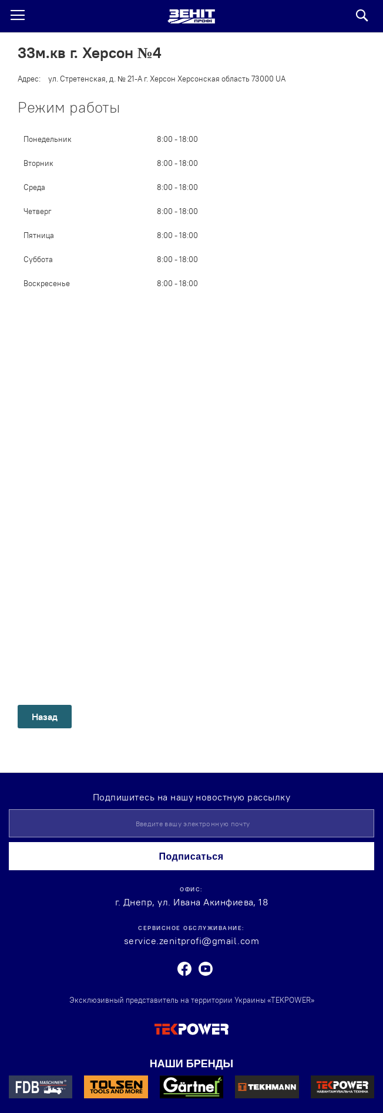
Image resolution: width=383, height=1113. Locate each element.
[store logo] (191, 16)
